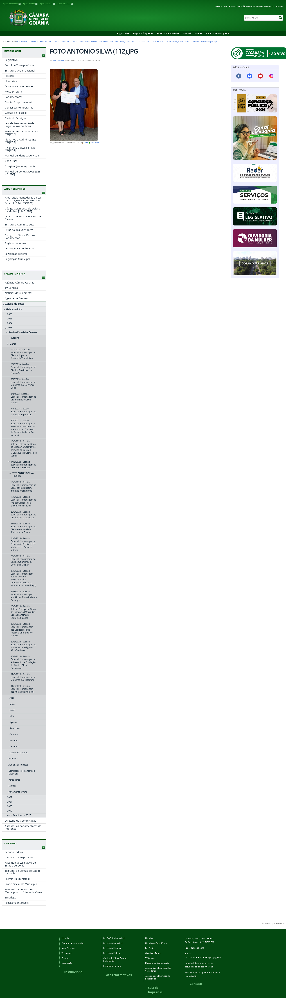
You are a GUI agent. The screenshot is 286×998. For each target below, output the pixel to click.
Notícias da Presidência (156, 943)
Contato (250, 6)
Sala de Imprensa (40, 42)
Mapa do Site (221, 6)
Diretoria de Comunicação (157, 963)
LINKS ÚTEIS (10, 843)
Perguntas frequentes (143, 33)
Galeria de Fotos (58, 42)
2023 (88, 42)
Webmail (187, 33)
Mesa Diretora (68, 948)
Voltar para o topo (275, 923)
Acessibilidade (235, 6)
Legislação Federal (111, 953)
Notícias (149, 938)
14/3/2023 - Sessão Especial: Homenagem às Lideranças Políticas (158, 42)
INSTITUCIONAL (12, 51)
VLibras (259, 6)
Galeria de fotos (76, 42)
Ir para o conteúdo (12, 4)
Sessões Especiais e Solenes (105, 42)
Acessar (279, 6)
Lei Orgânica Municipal (114, 938)
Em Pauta (149, 948)
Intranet (198, 33)
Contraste (269, 6)
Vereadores (67, 953)
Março (123, 42)
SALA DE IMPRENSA (14, 273)
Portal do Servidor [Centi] (217, 33)
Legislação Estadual (112, 948)
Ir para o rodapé (65, 4)
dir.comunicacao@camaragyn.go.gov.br (203, 957)
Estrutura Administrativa (73, 943)
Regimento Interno (112, 966)
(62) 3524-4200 (197, 947)
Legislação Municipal (113, 943)
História (65, 938)
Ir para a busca (48, 4)
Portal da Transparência (168, 33)
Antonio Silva (58, 60)
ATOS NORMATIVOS (15, 188)
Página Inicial (123, 33)
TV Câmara (150, 958)
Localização (67, 963)
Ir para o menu (30, 4)
